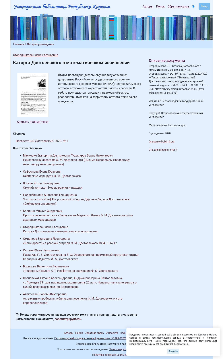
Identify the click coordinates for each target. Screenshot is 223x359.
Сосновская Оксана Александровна (47, 278)
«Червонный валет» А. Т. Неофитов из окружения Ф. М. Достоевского (70, 271)
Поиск (160, 6)
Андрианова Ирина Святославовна (98, 278)
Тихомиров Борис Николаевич (92, 155)
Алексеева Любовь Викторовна (45, 294)
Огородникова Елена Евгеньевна (35, 55)
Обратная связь (178, 6)
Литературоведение (40, 44)
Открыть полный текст (33, 121)
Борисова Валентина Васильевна (46, 266)
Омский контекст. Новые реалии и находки (52, 187)
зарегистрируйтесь (68, 319)
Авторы (148, 6)
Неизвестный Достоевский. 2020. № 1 (42, 141)
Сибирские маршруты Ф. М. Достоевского (52, 176)
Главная (18, 44)
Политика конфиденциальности (111, 354)
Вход (204, 6)
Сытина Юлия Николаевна (41, 250)
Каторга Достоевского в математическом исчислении (60, 231)
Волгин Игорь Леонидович (41, 183)
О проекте (112, 332)
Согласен (173, 351)
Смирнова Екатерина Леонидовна (46, 238)
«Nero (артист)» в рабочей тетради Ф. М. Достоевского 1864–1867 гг (70, 243)
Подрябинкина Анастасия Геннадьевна (50, 195)
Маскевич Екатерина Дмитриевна (46, 155)
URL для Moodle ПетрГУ (163, 149)
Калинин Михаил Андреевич (42, 211)
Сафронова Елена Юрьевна (42, 171)
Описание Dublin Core (161, 141)
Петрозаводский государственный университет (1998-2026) (90, 338)
